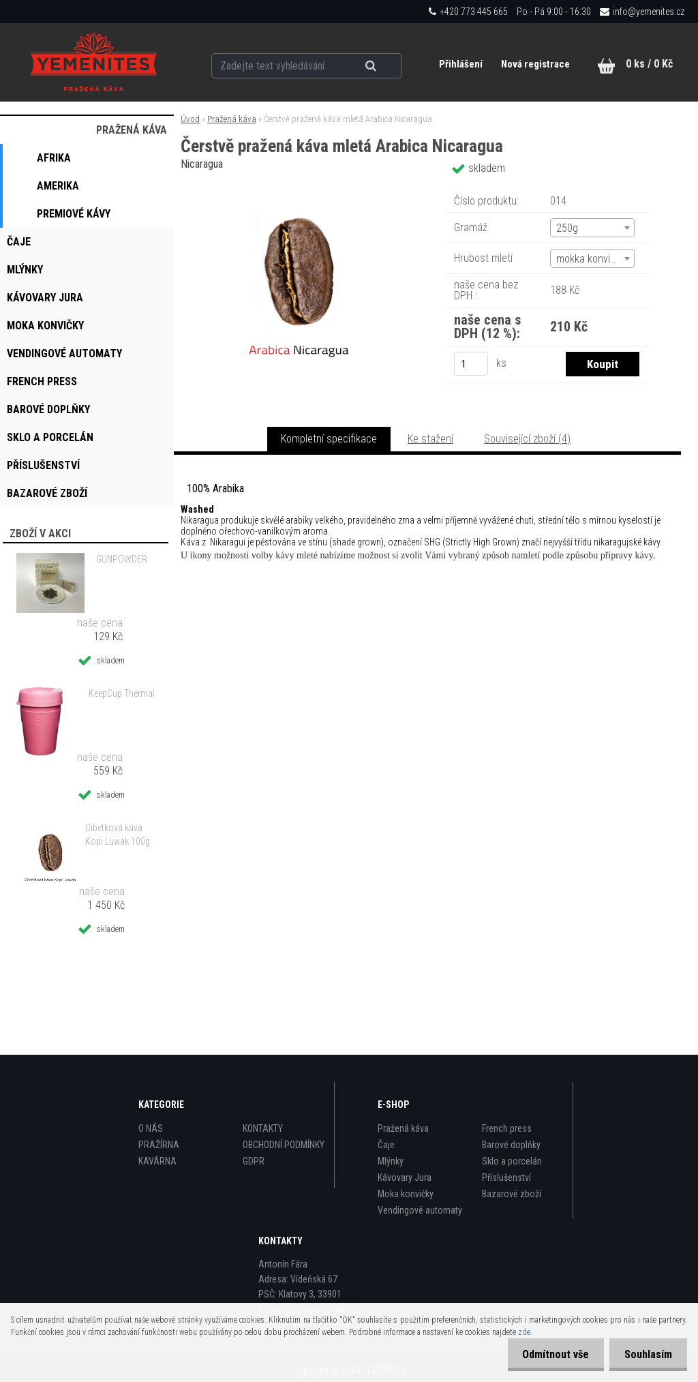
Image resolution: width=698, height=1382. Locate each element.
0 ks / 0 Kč (649, 63)
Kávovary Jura (404, 1177)
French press (507, 1128)
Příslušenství (506, 1177)
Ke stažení (430, 438)
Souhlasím (646, 1354)
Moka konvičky (406, 1193)
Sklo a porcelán (512, 1161)
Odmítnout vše (549, 1354)
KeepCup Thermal (122, 693)
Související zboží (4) (527, 438)
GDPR (253, 1161)
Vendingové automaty (420, 1210)
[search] (375, 63)
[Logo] (93, 62)
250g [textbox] (567, 228)
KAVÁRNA (157, 1161)
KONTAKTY (263, 1128)
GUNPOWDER (121, 559)
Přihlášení (460, 64)
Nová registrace (534, 64)
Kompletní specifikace (329, 438)
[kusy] (471, 364)
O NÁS (150, 1128)
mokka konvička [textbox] (590, 258)
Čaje (386, 1144)
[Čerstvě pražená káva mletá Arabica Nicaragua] (299, 187)
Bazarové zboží (511, 1193)
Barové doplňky (511, 1144)
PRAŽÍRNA (158, 1144)
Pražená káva (231, 119)
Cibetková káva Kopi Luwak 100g (117, 834)
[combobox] (592, 227)
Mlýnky (391, 1161)
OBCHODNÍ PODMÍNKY (283, 1144)
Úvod (190, 119)
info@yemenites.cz (648, 11)
